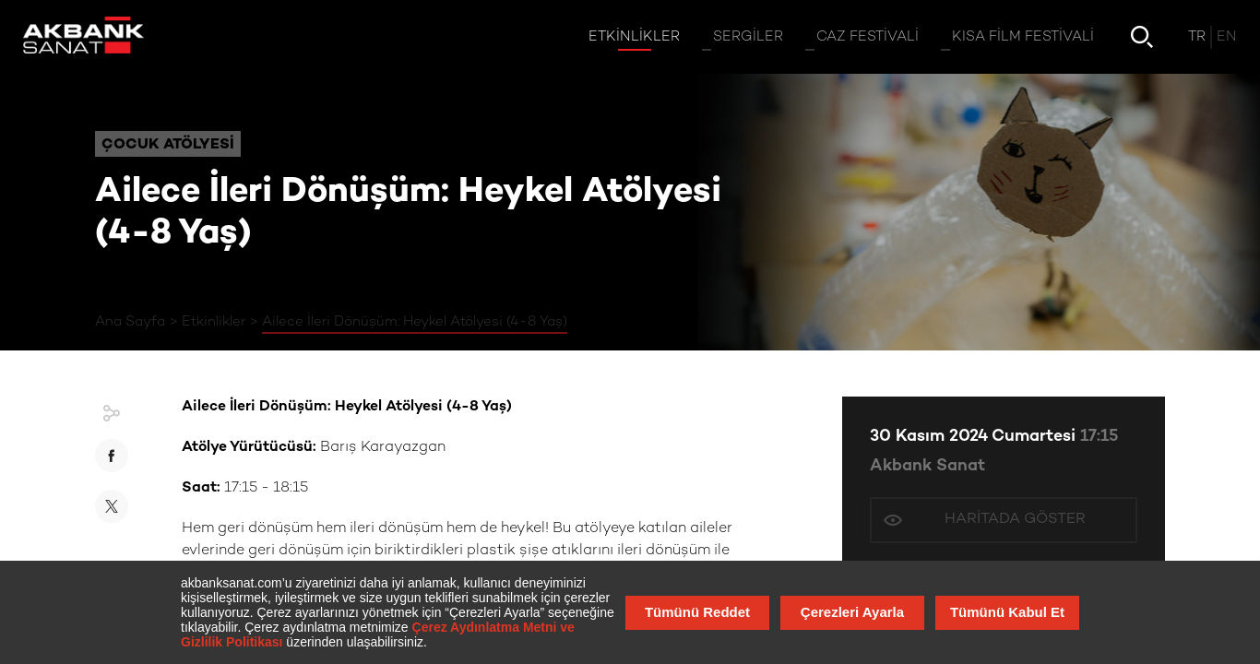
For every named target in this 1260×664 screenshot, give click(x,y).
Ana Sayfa (130, 321)
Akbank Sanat (927, 466)
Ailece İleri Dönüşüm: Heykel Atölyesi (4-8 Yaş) (414, 321)
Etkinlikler (213, 321)
